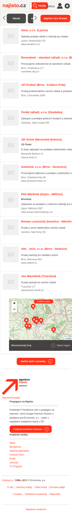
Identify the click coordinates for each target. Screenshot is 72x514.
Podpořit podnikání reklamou (27, 429)
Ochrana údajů (57, 487)
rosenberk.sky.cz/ (30, 71)
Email (12, 458)
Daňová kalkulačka (19, 451)
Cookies (18, 494)
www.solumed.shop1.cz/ (33, 181)
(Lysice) (34, 30)
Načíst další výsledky (33, 361)
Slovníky (14, 462)
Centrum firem (17, 454)
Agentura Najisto (16, 387)
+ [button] (14, 304)
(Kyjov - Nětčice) (42, 194)
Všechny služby (24, 487)
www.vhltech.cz (29, 263)
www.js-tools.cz (29, 157)
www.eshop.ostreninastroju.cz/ (37, 212)
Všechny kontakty (11, 397)
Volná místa (41, 487)
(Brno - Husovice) (43, 166)
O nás (10, 487)
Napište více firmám (55, 18)
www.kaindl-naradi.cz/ (32, 290)
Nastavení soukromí (36, 509)
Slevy (12, 443)
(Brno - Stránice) (44, 248)
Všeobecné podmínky (36, 494)
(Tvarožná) (38, 276)
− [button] (14, 310)
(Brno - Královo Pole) (43, 84)
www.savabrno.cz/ (30, 44)
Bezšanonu (15, 446)
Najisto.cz (16, 6)
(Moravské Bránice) (41, 139)
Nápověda (55, 494)
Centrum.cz (8, 480)
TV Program (16, 466)
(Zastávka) (41, 112)
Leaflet (68, 338)
